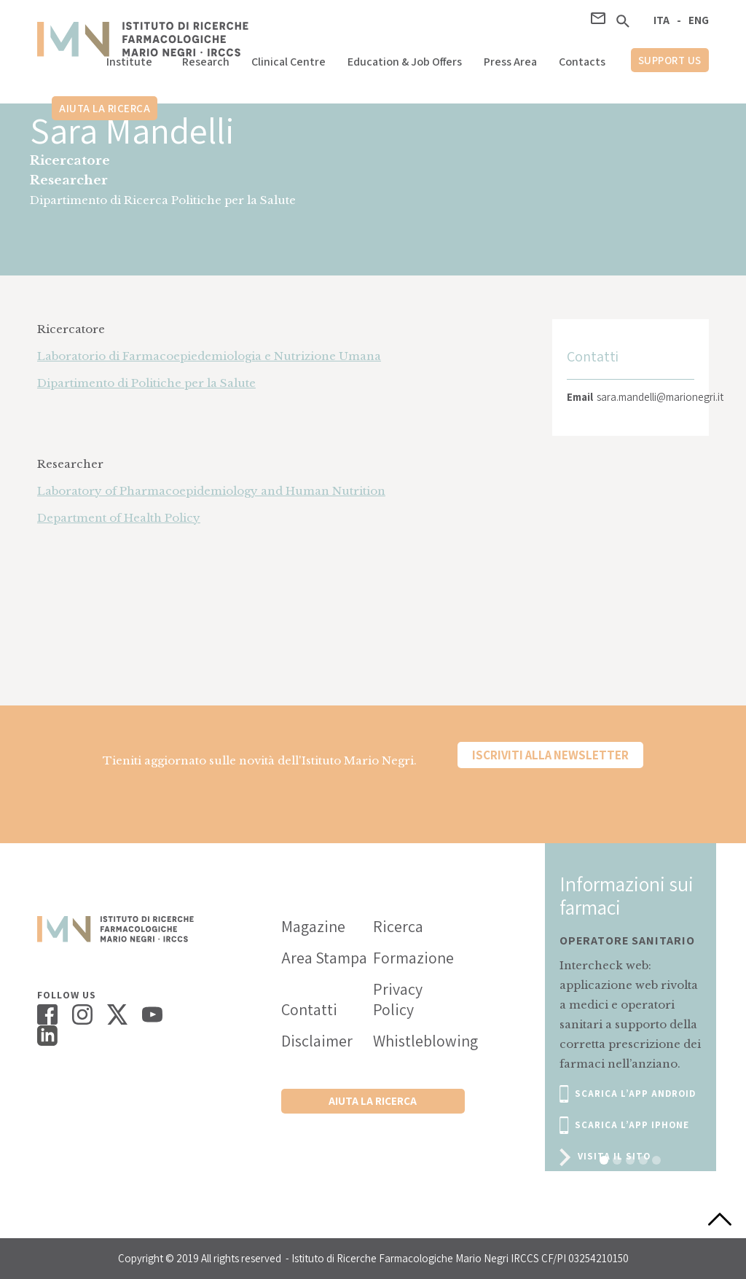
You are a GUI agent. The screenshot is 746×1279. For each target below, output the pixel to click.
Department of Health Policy (118, 518)
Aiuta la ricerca (104, 108)
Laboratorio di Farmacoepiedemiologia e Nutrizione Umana (209, 356)
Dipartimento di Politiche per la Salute (146, 383)
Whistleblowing (419, 1040)
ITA (661, 20)
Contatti (309, 1009)
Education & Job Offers (405, 61)
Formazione (413, 957)
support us (670, 60)
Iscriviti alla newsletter (550, 755)
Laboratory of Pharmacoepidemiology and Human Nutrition (211, 491)
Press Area (510, 61)
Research (205, 61)
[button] (133, 58)
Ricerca (398, 926)
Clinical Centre (288, 61)
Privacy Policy (398, 999)
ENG (698, 20)
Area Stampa (324, 957)
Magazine (313, 926)
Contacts (582, 61)
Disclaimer (317, 1040)
